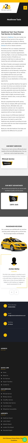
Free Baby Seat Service (9, 403)
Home (4, 372)
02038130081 (11, 307)
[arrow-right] (16, 292)
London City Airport (8, 427)
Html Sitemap (7, 438)
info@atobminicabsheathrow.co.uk (16, 315)
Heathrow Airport (8, 418)
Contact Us (6, 384)
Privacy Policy (16, 438)
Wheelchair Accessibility (9, 409)
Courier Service (7, 406)
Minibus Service (7, 396)
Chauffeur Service (8, 400)
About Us (5, 375)
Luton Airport (6, 421)
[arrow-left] (12, 292)
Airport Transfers (7, 381)
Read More (7, 163)
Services (3, 45)
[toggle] (25, 8)
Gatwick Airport (7, 424)
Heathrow (10, 37)
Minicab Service (8, 159)
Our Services (6, 378)
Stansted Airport (7, 430)
